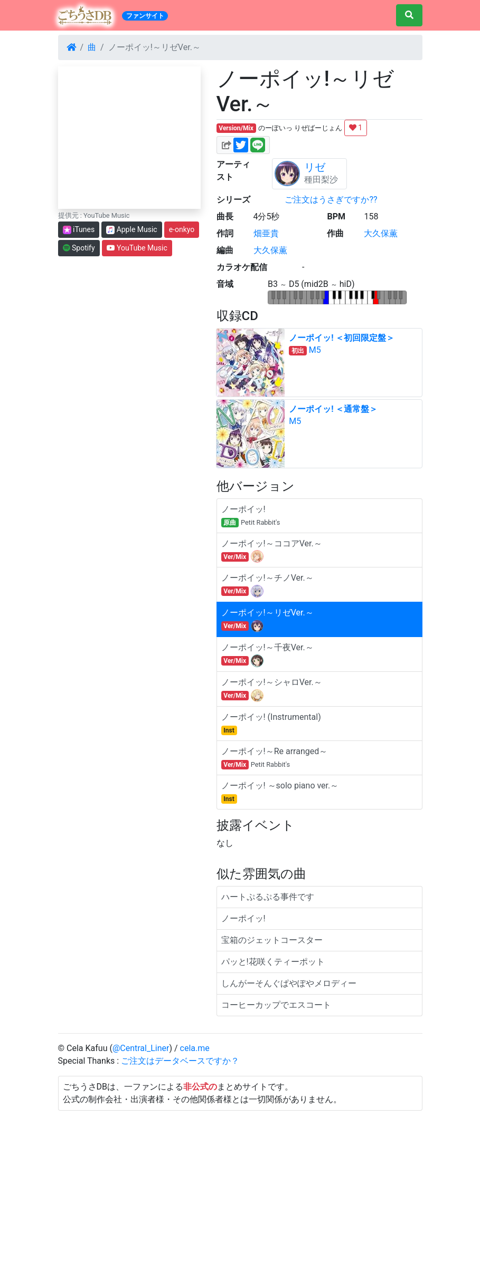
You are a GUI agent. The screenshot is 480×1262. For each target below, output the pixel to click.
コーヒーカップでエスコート (276, 1005)
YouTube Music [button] (137, 248)
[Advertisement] (240, 1184)
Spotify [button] (79, 248)
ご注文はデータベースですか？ (180, 1061)
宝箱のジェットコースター (272, 940)
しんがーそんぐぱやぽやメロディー (288, 983)
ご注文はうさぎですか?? (331, 200)
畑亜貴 (266, 233)
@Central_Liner (141, 1048)
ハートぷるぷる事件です (267, 897)
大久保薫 (381, 233)
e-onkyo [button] (182, 229)
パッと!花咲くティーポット (273, 962)
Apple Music (131, 229)
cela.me (195, 1048)
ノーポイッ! (243, 918)
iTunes (79, 229)
